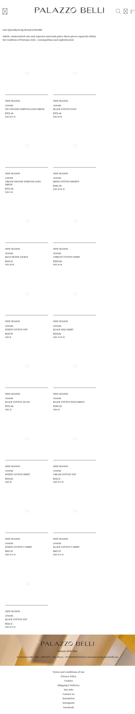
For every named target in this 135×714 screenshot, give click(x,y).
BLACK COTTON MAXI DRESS (68, 401)
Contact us (69, 693)
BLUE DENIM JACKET (16, 256)
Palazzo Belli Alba (67, 650)
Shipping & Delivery (69, 685)
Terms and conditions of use (69, 671)
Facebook (68, 707)
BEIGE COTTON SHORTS (66, 181)
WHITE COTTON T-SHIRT (18, 546)
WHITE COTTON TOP (16, 329)
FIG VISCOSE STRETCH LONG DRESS (24, 108)
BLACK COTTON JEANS (17, 401)
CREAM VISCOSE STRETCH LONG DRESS (23, 183)
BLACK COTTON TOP (16, 619)
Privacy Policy (68, 676)
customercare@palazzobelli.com (102, 657)
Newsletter (68, 698)
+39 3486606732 (72, 657)
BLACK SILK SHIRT (63, 329)
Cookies (68, 680)
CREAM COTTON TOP (64, 474)
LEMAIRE (9, 105)
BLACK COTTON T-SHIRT (66, 546)
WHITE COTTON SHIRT (17, 474)
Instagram (68, 702)
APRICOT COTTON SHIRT (66, 256)
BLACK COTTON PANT (64, 108)
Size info (68, 689)
